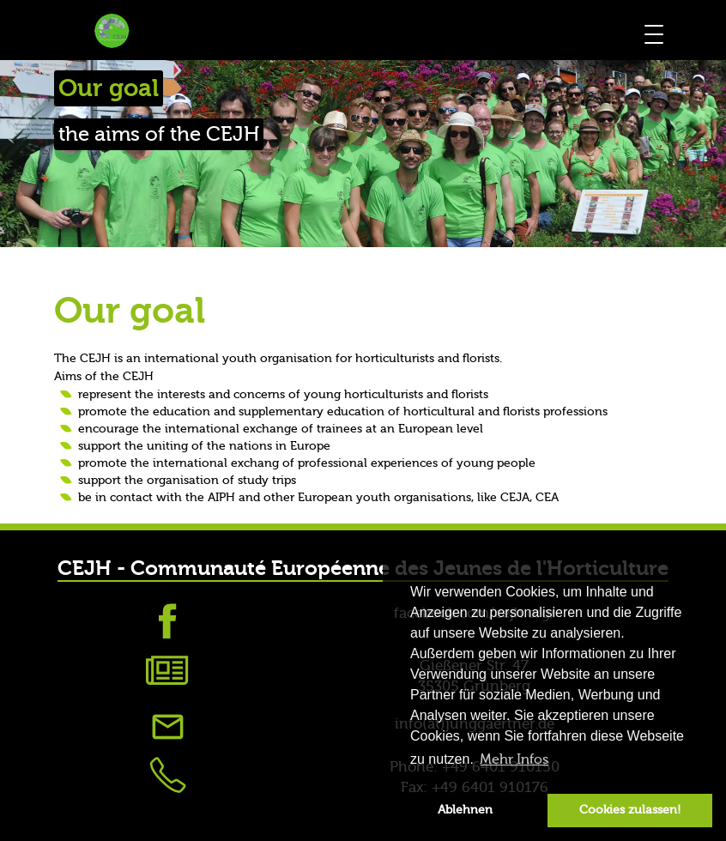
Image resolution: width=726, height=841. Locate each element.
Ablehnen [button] (465, 809)
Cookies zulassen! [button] (630, 809)
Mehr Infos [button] (514, 759)
